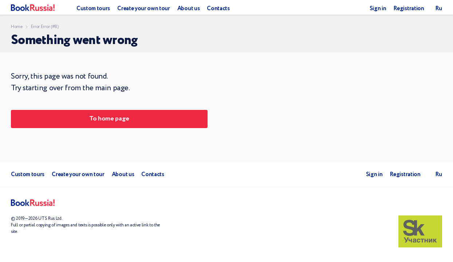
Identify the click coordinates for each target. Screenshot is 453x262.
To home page (109, 118)
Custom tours (93, 8)
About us (188, 8)
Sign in (378, 8)
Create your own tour (143, 8)
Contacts (218, 8)
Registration (408, 8)
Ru (438, 8)
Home (17, 27)
